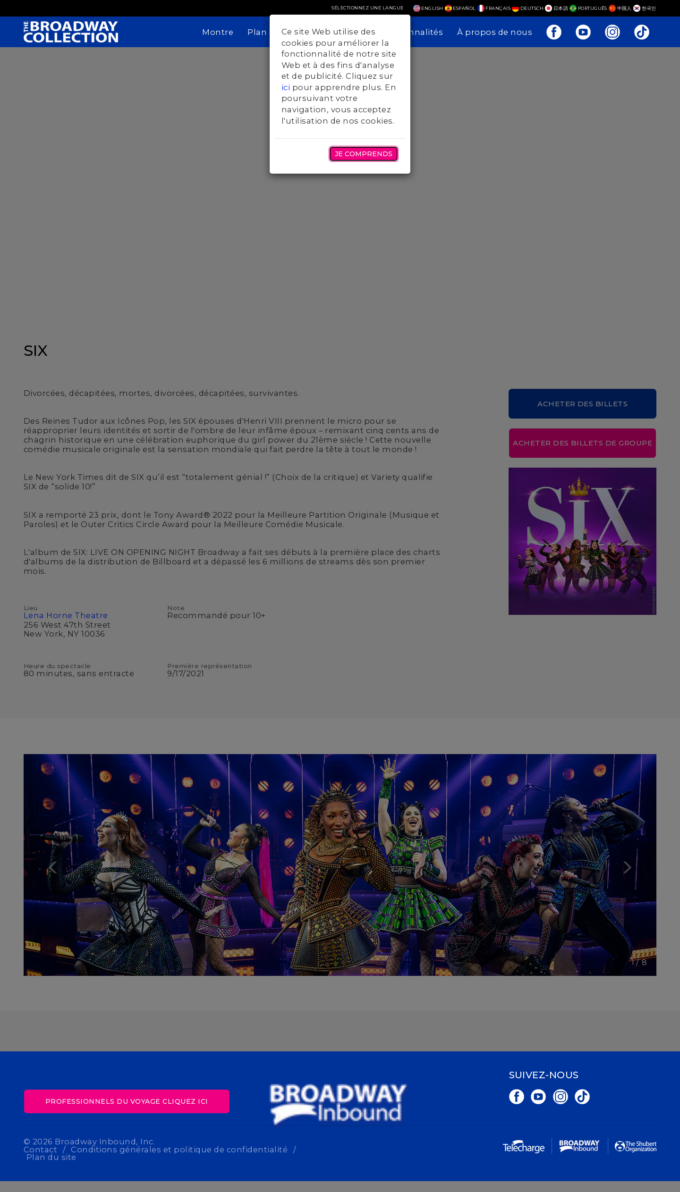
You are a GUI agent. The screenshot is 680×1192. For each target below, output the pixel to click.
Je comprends (363, 154)
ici (285, 87)
